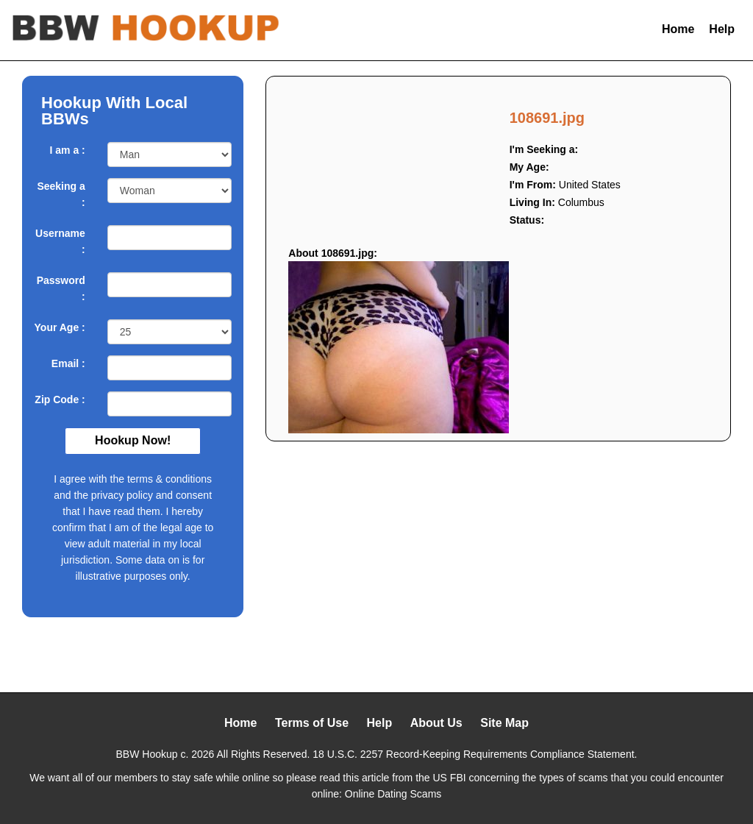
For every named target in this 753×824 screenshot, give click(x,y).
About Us (436, 723)
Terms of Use (312, 723)
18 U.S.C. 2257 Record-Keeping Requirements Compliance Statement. (475, 754)
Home (678, 29)
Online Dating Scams (393, 794)
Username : (60, 241)
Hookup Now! (133, 440)
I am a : (67, 150)
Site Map (504, 723)
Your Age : (60, 327)
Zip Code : (60, 399)
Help (722, 29)
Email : (68, 363)
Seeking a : (61, 194)
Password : (61, 288)
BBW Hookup (147, 754)
